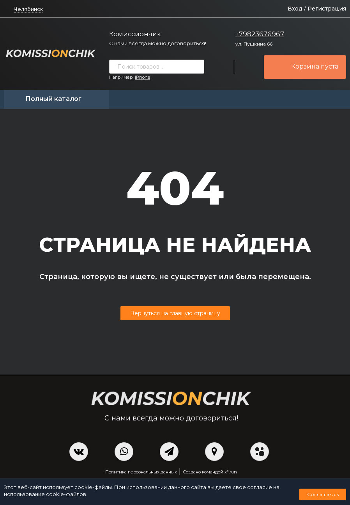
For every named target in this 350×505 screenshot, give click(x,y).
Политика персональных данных (141, 472)
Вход (295, 8)
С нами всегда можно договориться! (157, 43)
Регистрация (327, 8)
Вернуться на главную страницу (175, 313)
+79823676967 (259, 34)
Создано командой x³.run (210, 472)
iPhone (142, 77)
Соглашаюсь (323, 494)
